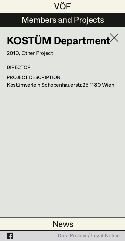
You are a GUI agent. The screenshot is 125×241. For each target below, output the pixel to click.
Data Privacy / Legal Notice (89, 236)
